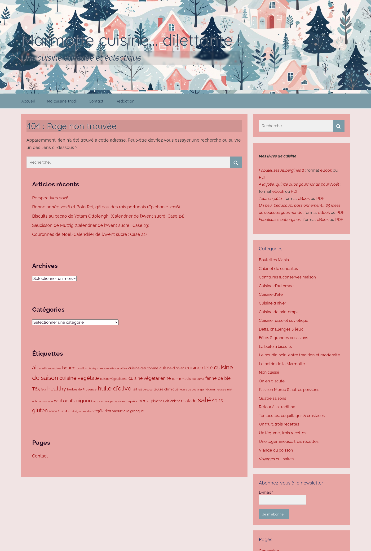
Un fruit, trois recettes (279, 424)
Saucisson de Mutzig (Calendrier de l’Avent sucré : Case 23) (91, 225)
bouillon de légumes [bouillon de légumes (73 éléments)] (90, 368)
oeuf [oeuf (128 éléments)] (58, 401)
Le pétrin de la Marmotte (282, 363)
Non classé (269, 372)
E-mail (266, 492)
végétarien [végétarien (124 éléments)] (102, 411)
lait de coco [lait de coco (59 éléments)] (145, 389)
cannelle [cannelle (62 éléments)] (109, 368)
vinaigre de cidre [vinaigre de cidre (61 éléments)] (81, 411)
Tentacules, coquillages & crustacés (292, 415)
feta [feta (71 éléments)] (43, 389)
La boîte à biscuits (275, 346)
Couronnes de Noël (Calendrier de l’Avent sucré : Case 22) (90, 234)
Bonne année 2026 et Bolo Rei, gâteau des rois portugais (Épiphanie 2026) (106, 206)
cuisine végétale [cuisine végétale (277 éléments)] (79, 378)
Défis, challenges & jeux (281, 329)
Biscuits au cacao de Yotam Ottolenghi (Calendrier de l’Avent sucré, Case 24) (109, 216)
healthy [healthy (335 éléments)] (56, 388)
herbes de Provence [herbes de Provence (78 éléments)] (82, 389)
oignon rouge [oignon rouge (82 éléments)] (103, 401)
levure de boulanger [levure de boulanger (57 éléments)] (192, 389)
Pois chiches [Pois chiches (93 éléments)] (172, 401)
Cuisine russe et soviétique (283, 320)
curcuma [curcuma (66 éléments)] (198, 379)
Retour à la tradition (277, 406)
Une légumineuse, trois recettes (288, 441)
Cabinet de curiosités (278, 268)
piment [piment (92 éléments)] (156, 401)
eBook (326, 170)
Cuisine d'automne (276, 285)
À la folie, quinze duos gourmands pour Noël (299, 184)
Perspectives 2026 (51, 197)
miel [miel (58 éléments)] (229, 389)
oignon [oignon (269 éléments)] (84, 400)
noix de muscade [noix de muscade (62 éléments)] (42, 401)
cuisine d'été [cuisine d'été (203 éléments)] (199, 368)
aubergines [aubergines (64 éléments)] (54, 368)
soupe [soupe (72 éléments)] (53, 411)
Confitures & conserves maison (287, 277)
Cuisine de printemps (278, 311)
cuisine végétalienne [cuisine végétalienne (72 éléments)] (113, 379)
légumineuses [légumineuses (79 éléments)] (215, 389)
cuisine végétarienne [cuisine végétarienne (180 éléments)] (149, 378)
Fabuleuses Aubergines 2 (281, 170)
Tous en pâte (270, 198)
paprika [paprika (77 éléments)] (132, 401)
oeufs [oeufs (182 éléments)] (69, 400)
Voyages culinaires (276, 459)
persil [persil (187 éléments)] (144, 400)
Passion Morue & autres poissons (289, 389)
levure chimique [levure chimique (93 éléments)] (166, 389)
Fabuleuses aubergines (280, 219)
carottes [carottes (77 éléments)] (121, 368)
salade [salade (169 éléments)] (190, 400)
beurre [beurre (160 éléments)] (68, 367)
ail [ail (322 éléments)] (35, 367)
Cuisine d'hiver (272, 303)
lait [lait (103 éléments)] (134, 389)
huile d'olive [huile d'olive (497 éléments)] (114, 388)
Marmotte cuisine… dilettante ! (130, 40)
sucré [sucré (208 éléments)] (64, 410)
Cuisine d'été (271, 294)
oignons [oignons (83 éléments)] (119, 401)
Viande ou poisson (276, 450)
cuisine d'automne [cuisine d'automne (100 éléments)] (143, 368)
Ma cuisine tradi (62, 101)
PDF (263, 177)
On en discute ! (273, 381)
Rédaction (124, 101)
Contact (96, 101)
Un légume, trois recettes (282, 432)
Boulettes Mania (274, 259)
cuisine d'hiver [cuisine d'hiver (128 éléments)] (171, 368)
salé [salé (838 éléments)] (204, 400)
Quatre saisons (272, 398)
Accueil (28, 101)
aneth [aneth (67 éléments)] (43, 368)
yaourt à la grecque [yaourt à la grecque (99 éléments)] (128, 411)
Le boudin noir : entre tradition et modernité (299, 355)
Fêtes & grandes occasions (283, 337)
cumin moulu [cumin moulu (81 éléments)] (181, 379)
